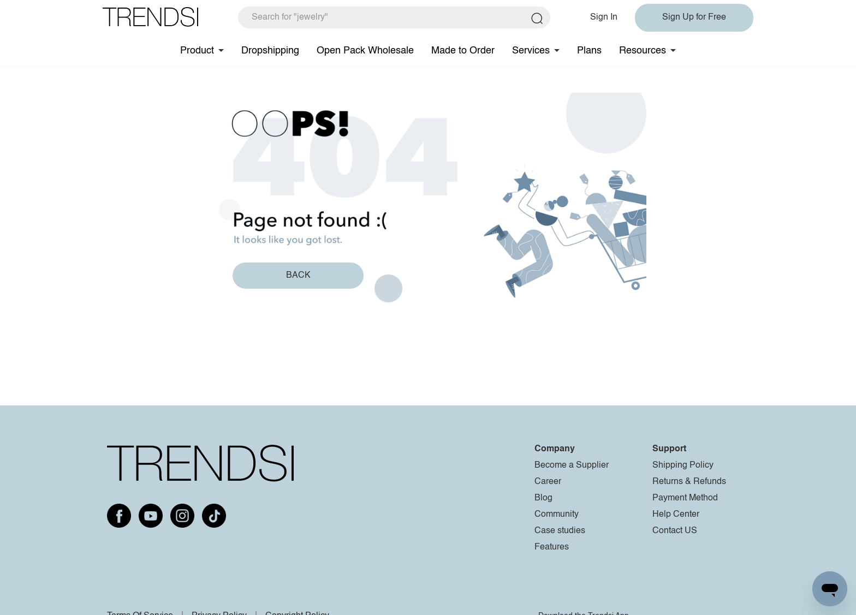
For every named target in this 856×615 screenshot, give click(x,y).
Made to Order (463, 51)
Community (556, 514)
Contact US (674, 531)
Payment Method (685, 498)
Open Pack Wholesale (365, 51)
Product (197, 51)
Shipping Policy (683, 465)
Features (551, 547)
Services (531, 51)
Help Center (675, 514)
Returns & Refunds (689, 481)
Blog (543, 498)
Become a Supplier (571, 465)
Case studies (559, 531)
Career (547, 481)
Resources (642, 51)
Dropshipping (270, 51)
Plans (589, 51)
